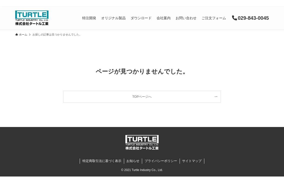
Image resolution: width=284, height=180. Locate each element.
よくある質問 (202, 3)
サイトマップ (192, 161)
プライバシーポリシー (161, 161)
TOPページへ (142, 96)
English (262, 3)
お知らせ (177, 3)
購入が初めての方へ (234, 3)
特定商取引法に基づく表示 (101, 161)
